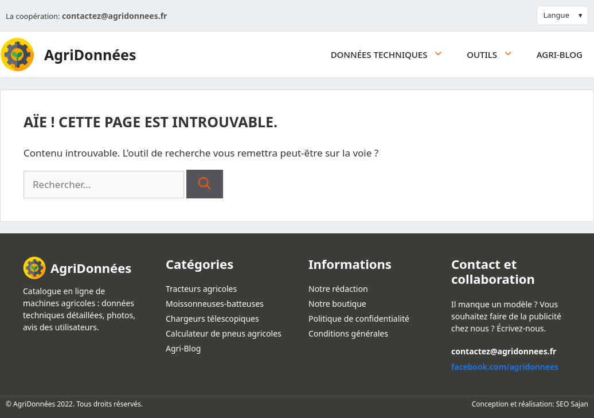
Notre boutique (337, 303)
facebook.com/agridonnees (504, 366)
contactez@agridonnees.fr (114, 15)
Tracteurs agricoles (201, 288)
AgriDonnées (90, 54)
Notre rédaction (338, 288)
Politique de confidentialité (358, 318)
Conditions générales (348, 333)
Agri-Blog (560, 54)
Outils (496, 54)
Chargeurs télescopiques (212, 318)
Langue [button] (556, 15)
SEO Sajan (572, 404)
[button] (441, 54)
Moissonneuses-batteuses (215, 303)
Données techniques (393, 54)
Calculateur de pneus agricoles (224, 333)
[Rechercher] (204, 184)
